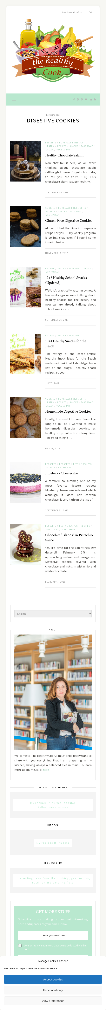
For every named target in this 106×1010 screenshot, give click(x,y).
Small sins (52, 529)
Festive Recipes (82, 464)
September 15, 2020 (57, 192)
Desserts (50, 142)
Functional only (53, 990)
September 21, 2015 (57, 510)
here (46, 770)
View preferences (53, 1000)
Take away (87, 146)
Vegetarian (63, 149)
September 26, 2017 (57, 319)
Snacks (74, 146)
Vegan (49, 149)
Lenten (50, 146)
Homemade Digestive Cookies (68, 411)
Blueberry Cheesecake (61, 473)
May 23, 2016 (52, 448)
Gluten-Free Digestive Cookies (68, 220)
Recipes (61, 146)
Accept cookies (53, 979)
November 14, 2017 (56, 252)
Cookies (50, 208)
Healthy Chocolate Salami (64, 155)
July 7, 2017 (52, 383)
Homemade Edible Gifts (73, 142)
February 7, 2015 (55, 581)
